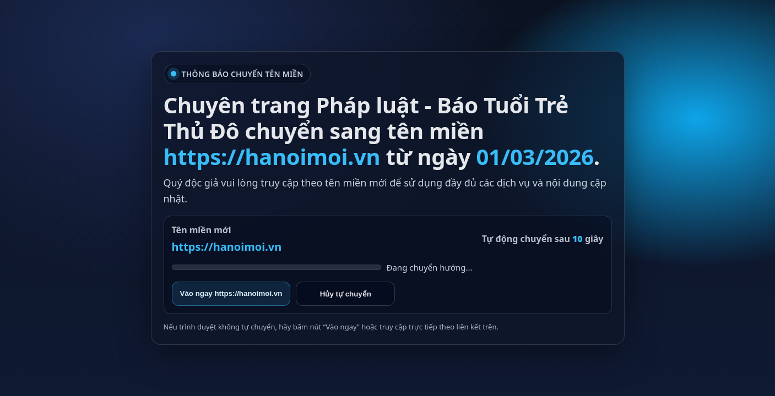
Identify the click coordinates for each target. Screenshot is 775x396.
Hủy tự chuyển (345, 294)
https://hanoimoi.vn (227, 246)
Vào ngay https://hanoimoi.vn (231, 293)
